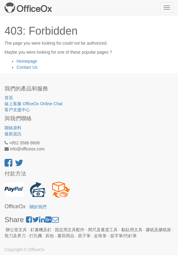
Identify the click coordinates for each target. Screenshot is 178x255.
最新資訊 (13, 133)
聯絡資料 (13, 127)
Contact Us (27, 67)
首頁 (9, 97)
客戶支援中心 (17, 109)
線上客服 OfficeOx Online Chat (33, 103)
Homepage (27, 61)
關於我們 (38, 207)
